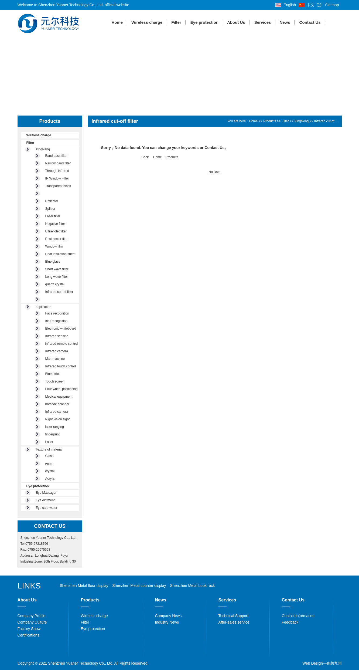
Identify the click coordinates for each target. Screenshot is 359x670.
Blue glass (52, 261)
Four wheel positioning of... (61, 389)
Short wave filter (57, 269)
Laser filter (52, 216)
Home (117, 22)
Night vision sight (57, 419)
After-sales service (233, 622)
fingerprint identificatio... (54, 435)
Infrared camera (56, 351)
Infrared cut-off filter (59, 292)
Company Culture (32, 622)
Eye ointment (45, 500)
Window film (54, 246)
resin (48, 463)
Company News (168, 616)
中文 (310, 5)
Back (145, 157)
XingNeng (43, 149)
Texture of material (49, 449)
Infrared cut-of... (325, 121)
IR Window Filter (57, 178)
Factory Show (29, 629)
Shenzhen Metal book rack (192, 585)
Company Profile (32, 616)
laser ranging (54, 427)
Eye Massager (46, 493)
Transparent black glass (58, 186)
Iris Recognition (56, 321)
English (289, 5)
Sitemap (332, 5)
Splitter (50, 209)
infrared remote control (61, 344)
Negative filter (55, 224)
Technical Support (233, 616)
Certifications (28, 635)
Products (269, 121)
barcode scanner (57, 404)
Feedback (290, 622)
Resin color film (56, 239)
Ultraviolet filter (56, 231)
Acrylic (50, 478)
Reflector (51, 201)
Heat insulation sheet (60, 254)
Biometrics (52, 374)
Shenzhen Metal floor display (84, 585)
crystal (50, 471)
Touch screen (54, 381)
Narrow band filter (58, 163)
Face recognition (57, 313)
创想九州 (334, 663)
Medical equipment (59, 396)
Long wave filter (56, 277)
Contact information (298, 616)
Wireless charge (147, 22)
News (285, 22)
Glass (49, 456)
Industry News (167, 622)
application (43, 307)
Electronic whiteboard (60, 328)
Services (262, 22)
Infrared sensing (57, 336)
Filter (177, 22)
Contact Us (309, 22)
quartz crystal (54, 284)
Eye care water (46, 508)
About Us (236, 22)
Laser (49, 442)
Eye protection (204, 22)
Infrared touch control (60, 366)
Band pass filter (56, 156)
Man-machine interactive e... (55, 359)
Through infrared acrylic (57, 171)
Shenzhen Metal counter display (139, 585)
